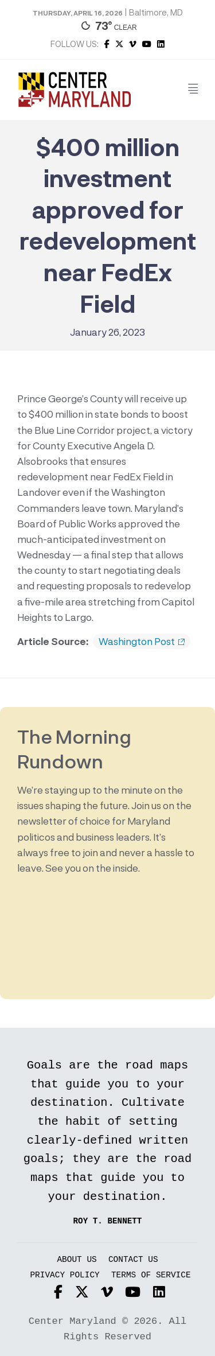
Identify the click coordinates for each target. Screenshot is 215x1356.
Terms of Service (151, 1275)
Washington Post (142, 641)
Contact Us (133, 1259)
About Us (76, 1259)
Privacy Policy (64, 1275)
